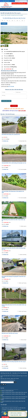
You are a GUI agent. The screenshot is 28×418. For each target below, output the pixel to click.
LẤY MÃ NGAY (14, 105)
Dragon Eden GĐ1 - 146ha (16, 415)
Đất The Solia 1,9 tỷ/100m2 (16, 412)
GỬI (15, 382)
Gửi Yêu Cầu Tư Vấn (6, 100)
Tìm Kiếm (4, 23)
